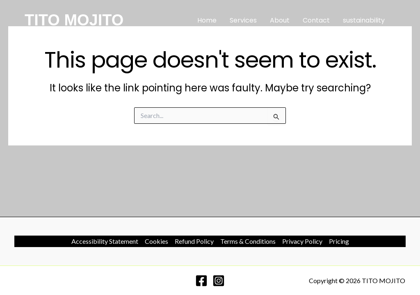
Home (207, 20)
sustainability (364, 20)
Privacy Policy (302, 241)
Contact (316, 20)
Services (243, 20)
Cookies (156, 241)
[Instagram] (218, 281)
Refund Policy (194, 241)
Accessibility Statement (104, 241)
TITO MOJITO (74, 20)
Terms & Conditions (248, 241)
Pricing (339, 241)
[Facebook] (201, 281)
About (280, 20)
